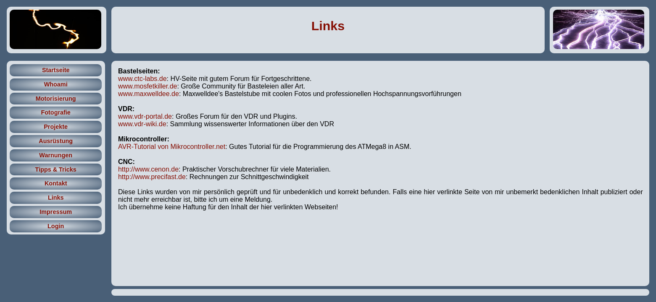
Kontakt (56, 183)
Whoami (56, 84)
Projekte (56, 126)
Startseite (56, 70)
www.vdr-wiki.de (142, 124)
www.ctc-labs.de (142, 78)
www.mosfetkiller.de (147, 86)
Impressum (56, 211)
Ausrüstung (56, 141)
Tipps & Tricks (55, 169)
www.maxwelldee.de (148, 93)
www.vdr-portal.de (145, 116)
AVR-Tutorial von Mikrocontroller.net (171, 146)
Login (55, 226)
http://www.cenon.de (148, 169)
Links (328, 25)
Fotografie (55, 112)
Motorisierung (56, 98)
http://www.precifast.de (152, 176)
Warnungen (55, 155)
